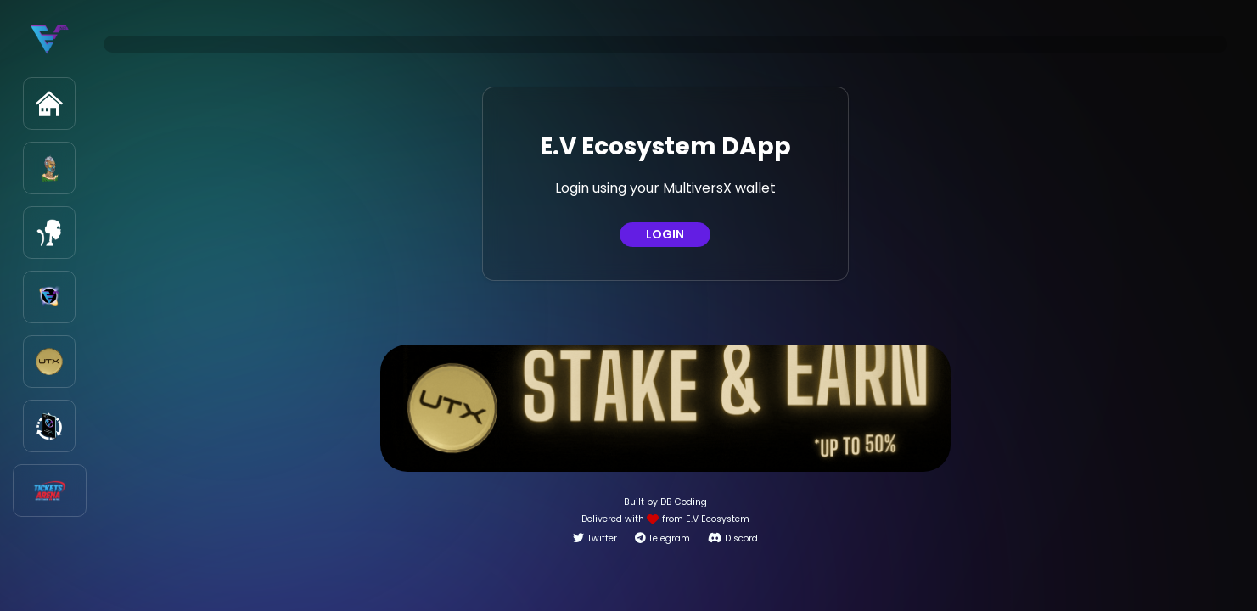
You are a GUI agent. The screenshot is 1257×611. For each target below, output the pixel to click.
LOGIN (665, 234)
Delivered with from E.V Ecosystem (665, 519)
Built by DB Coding (665, 502)
